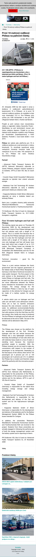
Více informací (24, 11)
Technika (9, 25)
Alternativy (17, 25)
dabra (22, 39)
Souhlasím (13, 11)
